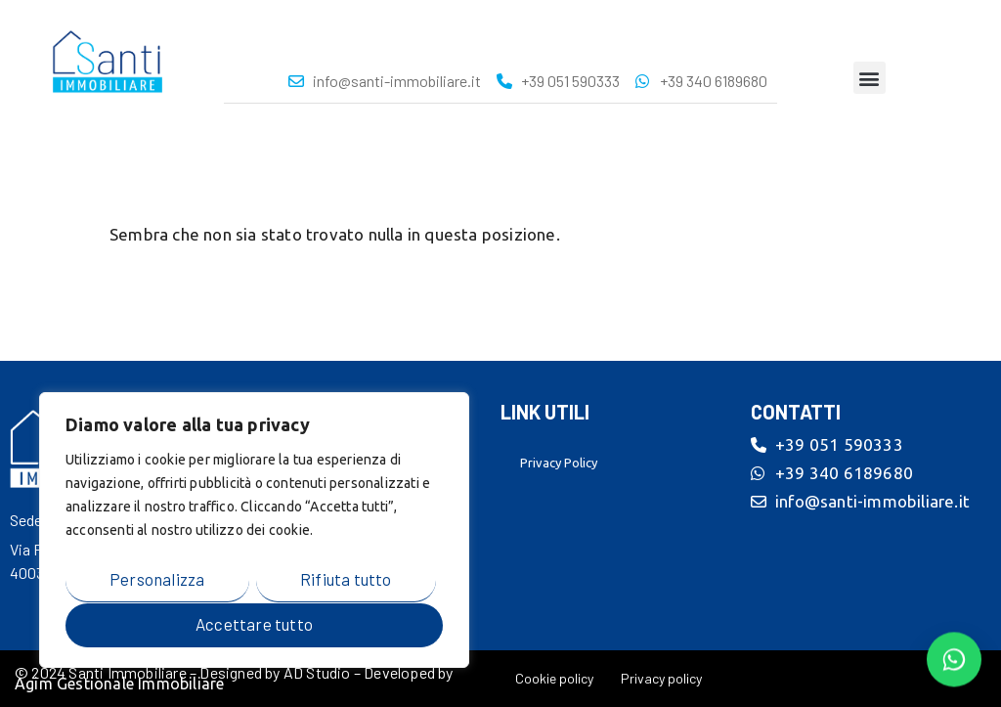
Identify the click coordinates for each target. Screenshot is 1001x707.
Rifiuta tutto (346, 580)
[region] (254, 531)
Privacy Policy (558, 462)
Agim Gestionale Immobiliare (119, 683)
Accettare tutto (254, 624)
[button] (869, 78)
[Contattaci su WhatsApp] (954, 658)
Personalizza (156, 580)
